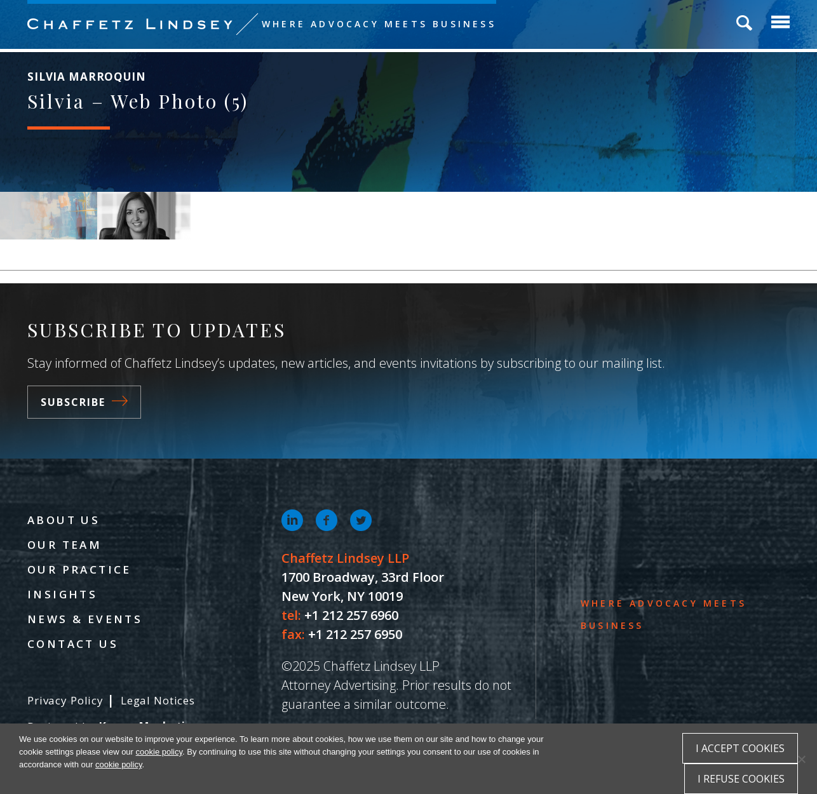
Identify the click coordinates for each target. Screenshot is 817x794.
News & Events (84, 619)
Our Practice (79, 569)
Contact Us (72, 643)
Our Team (64, 544)
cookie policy (159, 752)
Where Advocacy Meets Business (379, 24)
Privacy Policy (65, 700)
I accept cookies (740, 748)
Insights (62, 594)
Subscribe (84, 402)
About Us (63, 520)
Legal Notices (158, 700)
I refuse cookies (741, 779)
